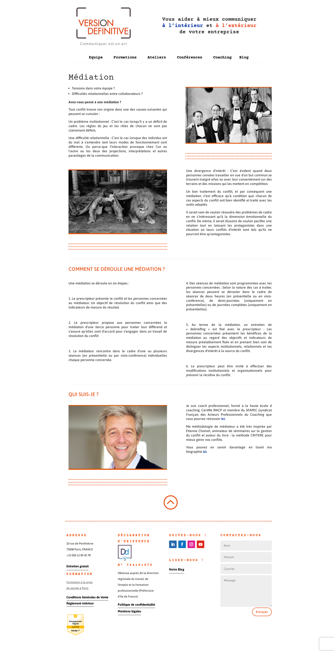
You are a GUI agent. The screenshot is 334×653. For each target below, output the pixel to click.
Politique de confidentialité (136, 604)
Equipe (96, 57)
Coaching (222, 57)
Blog (244, 57)
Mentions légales (129, 611)
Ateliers (157, 57)
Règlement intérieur (80, 603)
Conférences (189, 57)
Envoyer (262, 612)
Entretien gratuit (77, 566)
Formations (125, 57)
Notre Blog (176, 569)
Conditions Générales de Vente (87, 597)
